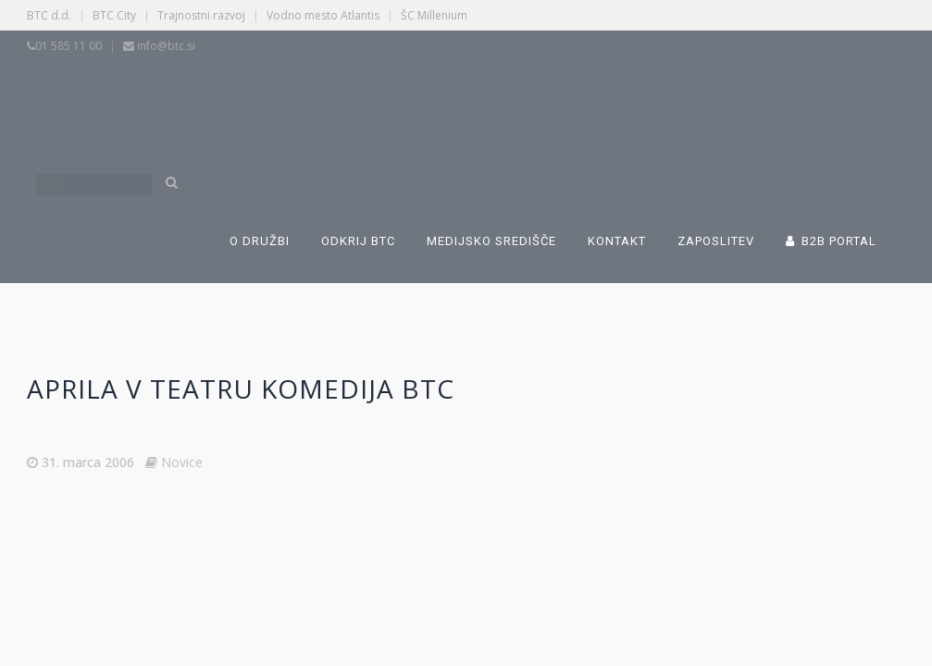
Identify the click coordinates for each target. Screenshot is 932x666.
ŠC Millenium (434, 15)
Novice (182, 462)
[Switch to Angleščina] (635, 100)
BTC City (114, 15)
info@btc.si (166, 46)
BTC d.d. (49, 15)
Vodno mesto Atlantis (323, 15)
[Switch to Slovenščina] (348, 100)
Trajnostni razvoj (201, 15)
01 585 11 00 (68, 46)
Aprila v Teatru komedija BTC (240, 388)
